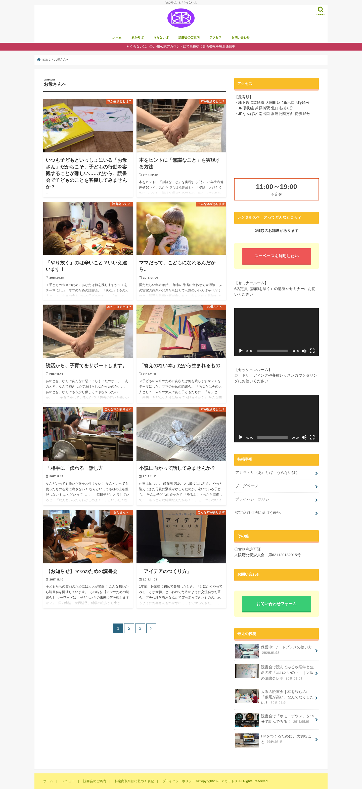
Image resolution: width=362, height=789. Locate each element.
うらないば (160, 37)
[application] (276, 332)
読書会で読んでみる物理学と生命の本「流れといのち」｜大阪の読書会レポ (274, 672)
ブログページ (246, 486)
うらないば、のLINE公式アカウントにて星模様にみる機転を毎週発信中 (182, 47)
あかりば (137, 37)
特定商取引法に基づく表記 (258, 513)
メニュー (68, 781)
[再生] (240, 350)
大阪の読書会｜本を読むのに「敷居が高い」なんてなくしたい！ (274, 697)
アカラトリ (229, 781)
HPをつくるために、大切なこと (273, 740)
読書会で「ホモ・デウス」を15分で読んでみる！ (274, 720)
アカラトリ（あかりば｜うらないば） (267, 473)
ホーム (116, 37)
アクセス (215, 37)
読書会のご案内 (189, 37)
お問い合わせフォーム (276, 604)
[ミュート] (304, 350)
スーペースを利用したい (276, 256)
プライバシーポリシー (254, 499)
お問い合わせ (241, 37)
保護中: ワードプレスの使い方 (273, 651)
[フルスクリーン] (312, 350)
